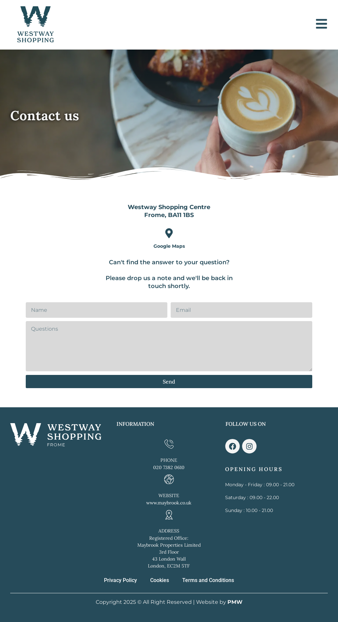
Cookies (159, 580)
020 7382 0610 (169, 467)
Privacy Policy (120, 580)
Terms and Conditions (208, 580)
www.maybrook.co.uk (168, 503)
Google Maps (169, 246)
